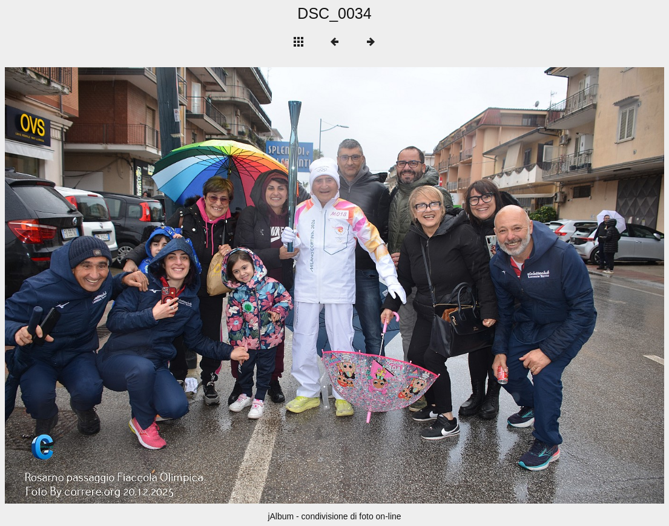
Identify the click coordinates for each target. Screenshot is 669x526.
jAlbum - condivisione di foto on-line (334, 516)
